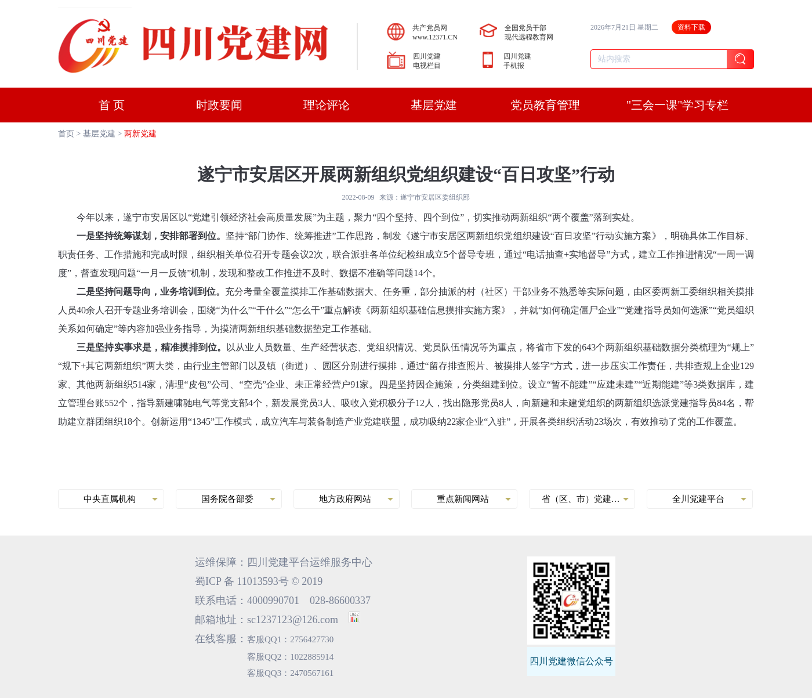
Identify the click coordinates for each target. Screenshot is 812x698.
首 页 (112, 105)
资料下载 (691, 27)
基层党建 (99, 133)
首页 (66, 133)
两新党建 (140, 133)
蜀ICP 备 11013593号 (242, 581)
